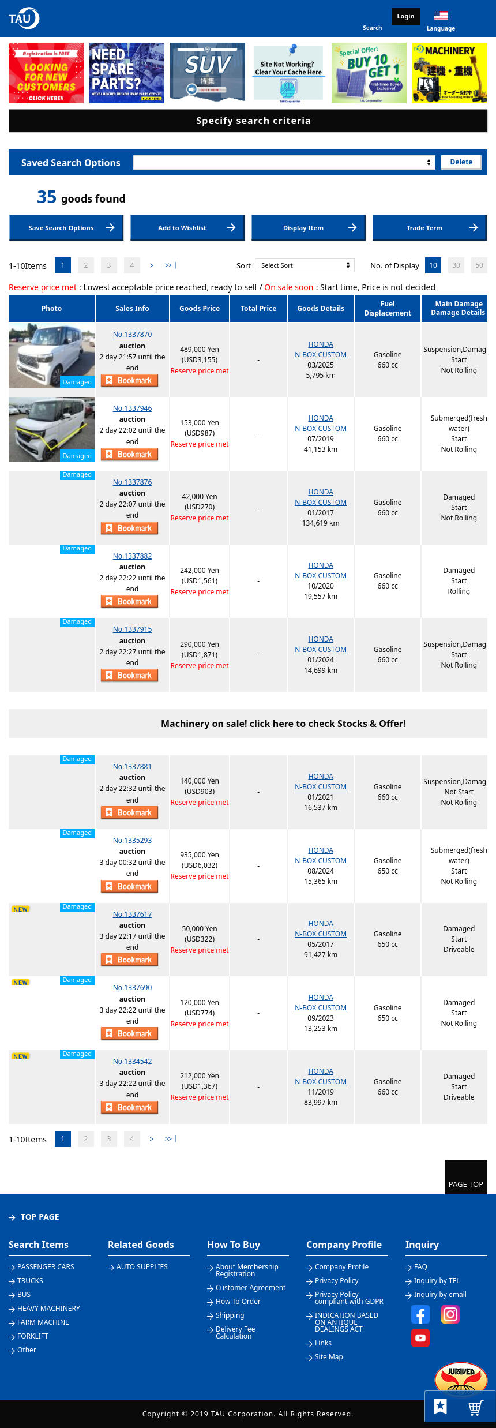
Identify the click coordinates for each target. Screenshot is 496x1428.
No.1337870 (132, 334)
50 (479, 265)
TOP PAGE (40, 1216)
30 (456, 265)
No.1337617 (132, 914)
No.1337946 (132, 408)
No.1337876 (132, 482)
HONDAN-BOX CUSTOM (321, 349)
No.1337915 (132, 629)
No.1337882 (132, 556)
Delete (461, 162)
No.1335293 (132, 840)
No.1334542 (132, 1061)
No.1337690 (132, 987)
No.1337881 (132, 766)
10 (433, 265)
